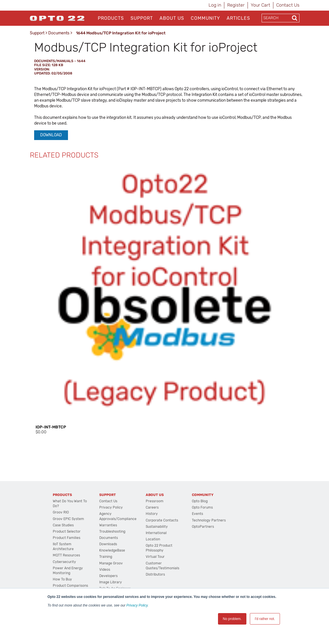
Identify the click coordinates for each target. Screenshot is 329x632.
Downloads (108, 544)
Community (205, 18)
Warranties (108, 525)
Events (197, 514)
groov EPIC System (68, 519)
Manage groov (111, 563)
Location (153, 539)
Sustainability (157, 527)
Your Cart (260, 5)
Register (236, 5)
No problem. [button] (232, 619)
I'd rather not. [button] (265, 619)
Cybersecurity (64, 562)
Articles (238, 18)
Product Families (66, 538)
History (152, 514)
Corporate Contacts (162, 520)
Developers (108, 576)
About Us (171, 18)
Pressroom (154, 501)
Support (142, 18)
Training (105, 557)
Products (111, 18)
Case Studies (63, 525)
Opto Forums (202, 507)
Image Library (110, 582)
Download (51, 135)
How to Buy (62, 579)
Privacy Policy (137, 605)
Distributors (155, 574)
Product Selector (67, 531)
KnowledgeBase (112, 550)
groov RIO (61, 512)
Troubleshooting (112, 531)
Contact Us (287, 5)
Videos (104, 570)
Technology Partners (209, 520)
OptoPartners (203, 527)
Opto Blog (200, 501)
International (156, 533)
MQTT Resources (66, 555)
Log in (215, 5)
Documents (58, 33)
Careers (152, 507)
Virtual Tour (155, 557)
